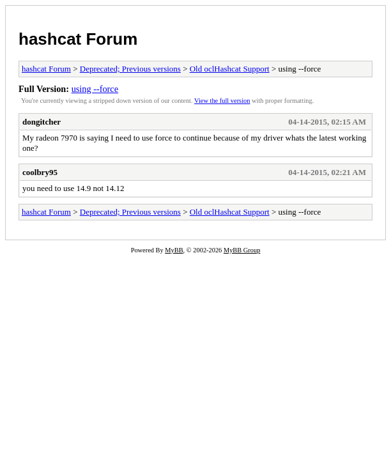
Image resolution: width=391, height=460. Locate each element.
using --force (95, 89)
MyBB (174, 250)
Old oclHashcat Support (230, 68)
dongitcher (41, 121)
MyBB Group (242, 250)
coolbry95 (39, 172)
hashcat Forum (78, 39)
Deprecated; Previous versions (130, 68)
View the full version (222, 100)
